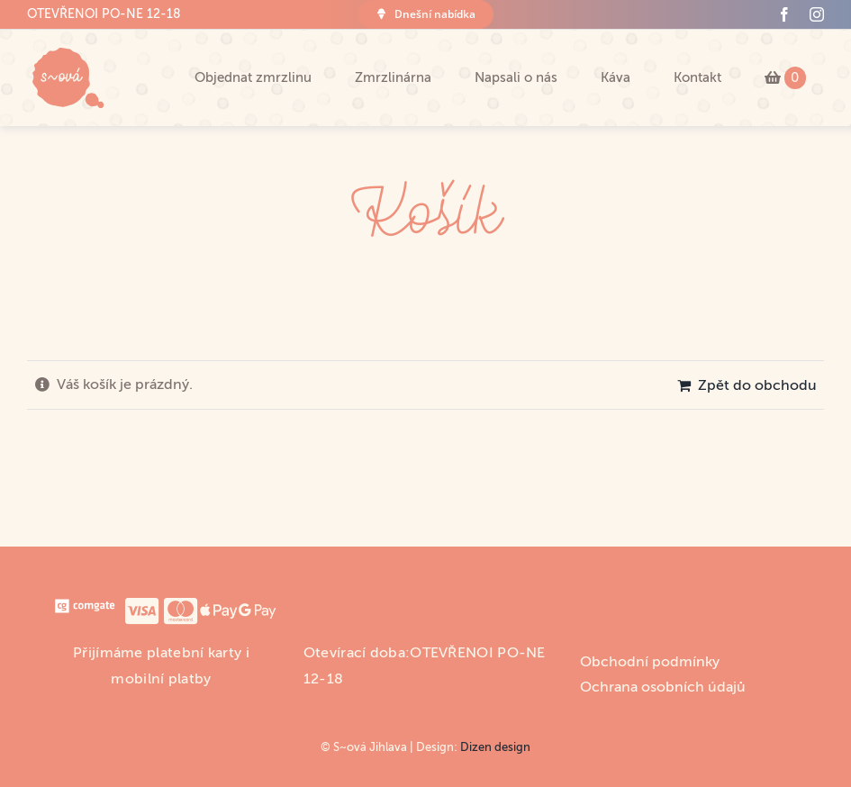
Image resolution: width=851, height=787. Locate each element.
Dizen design (495, 747)
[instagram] (817, 14)
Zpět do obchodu (757, 385)
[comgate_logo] (84, 603)
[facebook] (784, 14)
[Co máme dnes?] (425, 14)
